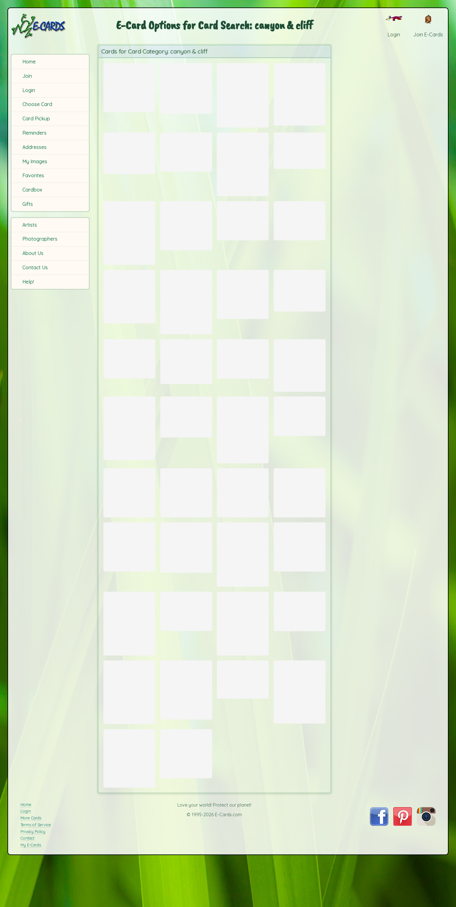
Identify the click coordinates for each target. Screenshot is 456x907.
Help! (28, 282)
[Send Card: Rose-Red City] (243, 468)
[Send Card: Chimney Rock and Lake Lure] (129, 683)
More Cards (31, 901)
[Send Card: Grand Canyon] (186, 158)
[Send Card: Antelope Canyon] (243, 172)
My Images (34, 161)
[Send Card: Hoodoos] (186, 453)
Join (27, 76)
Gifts (27, 204)
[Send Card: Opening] (300, 94)
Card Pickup (36, 118)
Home (29, 61)
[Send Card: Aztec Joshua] (129, 466)
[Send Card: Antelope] (243, 95)
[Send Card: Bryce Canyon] (129, 538)
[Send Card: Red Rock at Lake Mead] (186, 599)
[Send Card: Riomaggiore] (129, 389)
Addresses (34, 147)
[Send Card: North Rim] (300, 157)
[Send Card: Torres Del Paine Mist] (129, 86)
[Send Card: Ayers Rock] (186, 240)
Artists (29, 225)
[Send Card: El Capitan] (300, 598)
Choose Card (37, 104)
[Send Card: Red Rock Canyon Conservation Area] (129, 318)
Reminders (34, 133)
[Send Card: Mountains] (243, 389)
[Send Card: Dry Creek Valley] (243, 538)
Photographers (39, 239)
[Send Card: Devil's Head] (186, 758)
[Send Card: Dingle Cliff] (186, 829)
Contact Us (35, 267)
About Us (32, 253)
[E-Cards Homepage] (49, 26)
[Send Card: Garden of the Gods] (243, 683)
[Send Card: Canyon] (186, 87)
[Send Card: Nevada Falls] (129, 160)
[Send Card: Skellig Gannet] (300, 538)
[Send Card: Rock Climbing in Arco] (186, 392)
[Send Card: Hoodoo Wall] (300, 453)
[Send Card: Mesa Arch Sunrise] (243, 235)
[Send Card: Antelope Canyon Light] (186, 326)
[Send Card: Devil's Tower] (129, 834)
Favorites (33, 175)
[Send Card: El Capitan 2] (129, 598)
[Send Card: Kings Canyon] (129, 249)
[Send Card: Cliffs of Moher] (186, 538)
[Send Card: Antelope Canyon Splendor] (300, 235)
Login (28, 90)
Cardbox (32, 190)
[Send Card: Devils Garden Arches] (243, 317)
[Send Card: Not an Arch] (300, 313)
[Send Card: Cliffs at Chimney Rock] (243, 607)
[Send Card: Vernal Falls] (300, 396)
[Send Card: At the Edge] (300, 760)
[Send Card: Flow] (186, 670)
